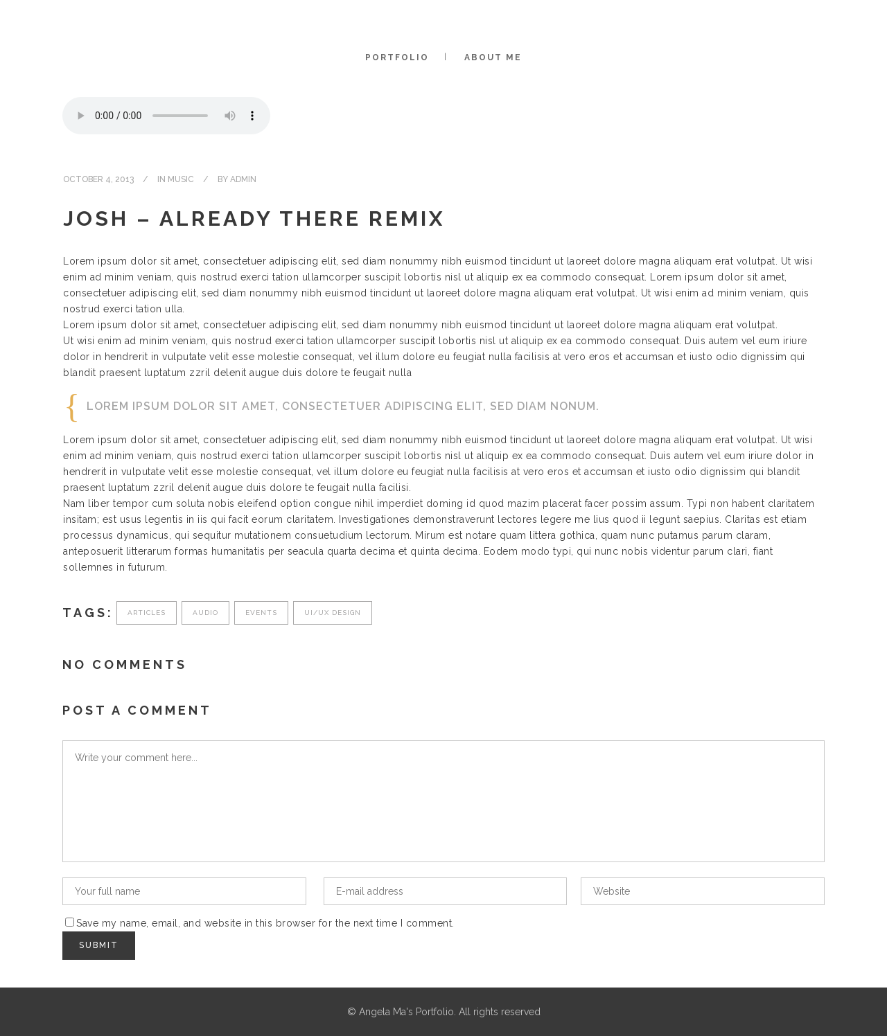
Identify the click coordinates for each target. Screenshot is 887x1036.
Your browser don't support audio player (166, 115)
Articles (147, 612)
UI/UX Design (332, 612)
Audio (205, 612)
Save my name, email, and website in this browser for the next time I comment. (265, 923)
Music (181, 179)
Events (261, 612)
